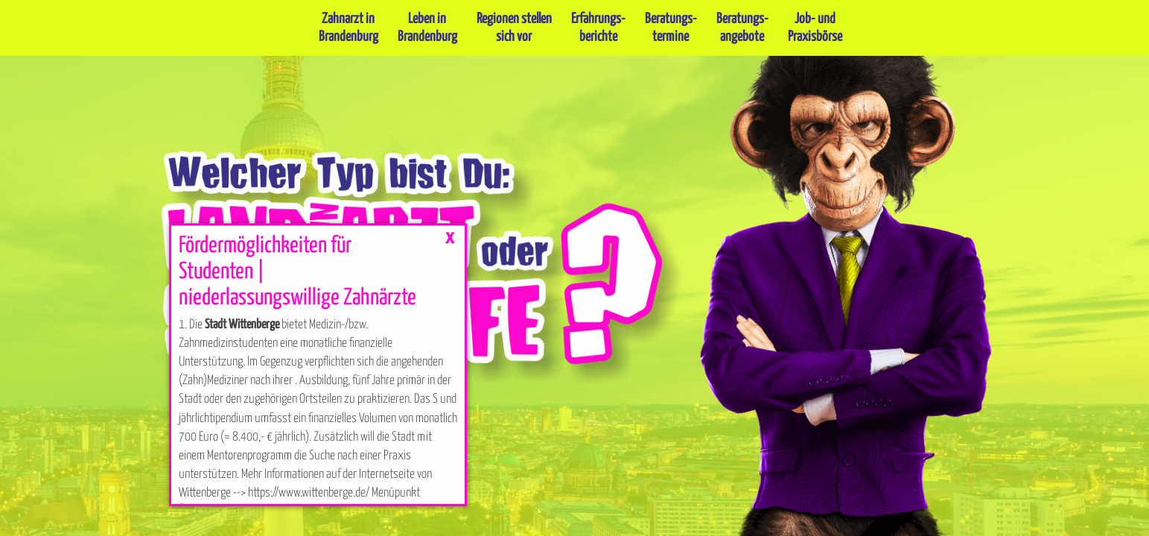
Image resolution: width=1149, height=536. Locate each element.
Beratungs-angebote (742, 28)
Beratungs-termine (671, 28)
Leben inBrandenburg (427, 28)
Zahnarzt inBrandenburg (348, 28)
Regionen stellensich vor (514, 28)
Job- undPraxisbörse (815, 28)
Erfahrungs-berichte (598, 28)
